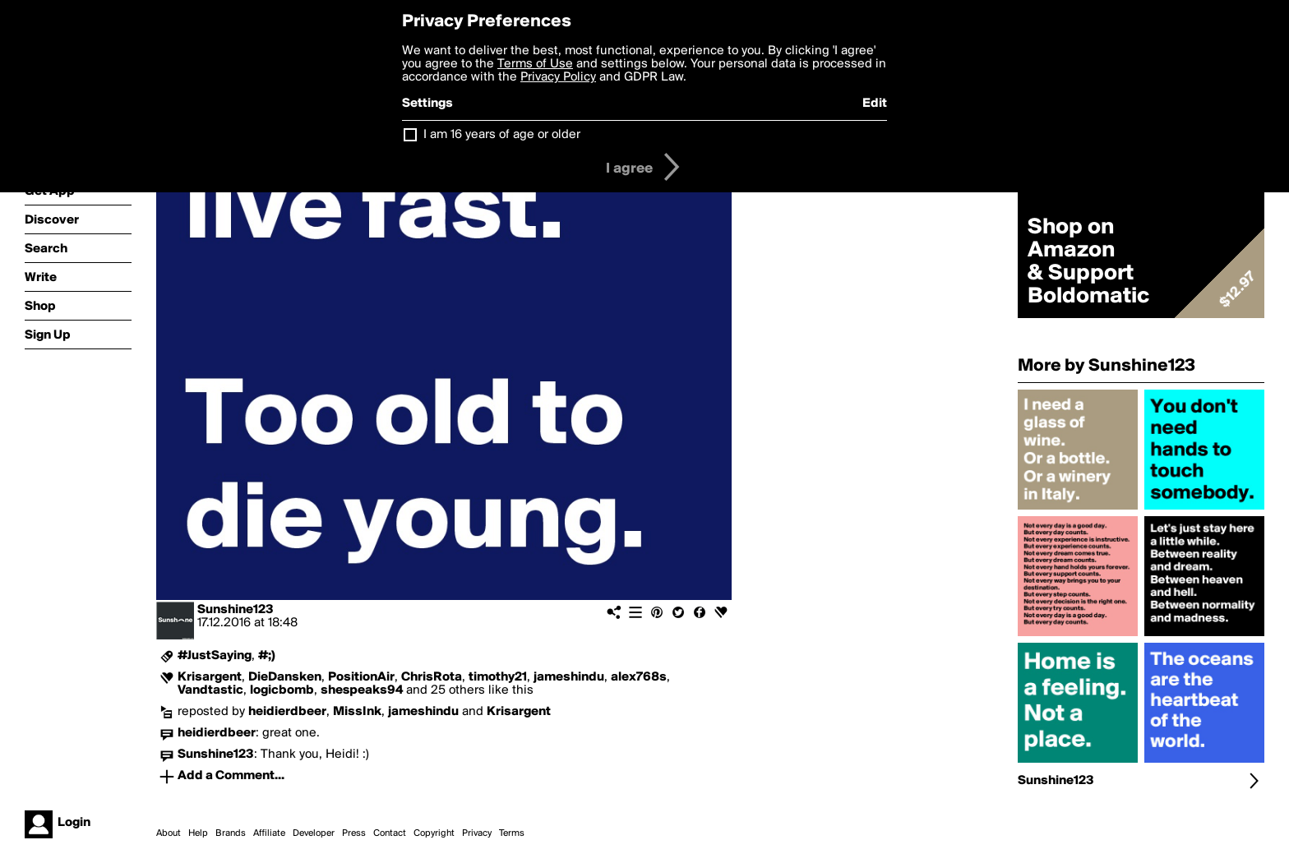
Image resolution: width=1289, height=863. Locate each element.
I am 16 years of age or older (501, 134)
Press (354, 833)
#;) (266, 655)
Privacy (477, 833)
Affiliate (269, 833)
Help (198, 833)
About (168, 833)
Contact (389, 833)
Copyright (434, 833)
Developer (314, 833)
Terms (511, 833)
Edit (874, 103)
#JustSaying (215, 655)
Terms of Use (535, 64)
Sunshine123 (235, 609)
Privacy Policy (558, 77)
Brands (230, 833)
